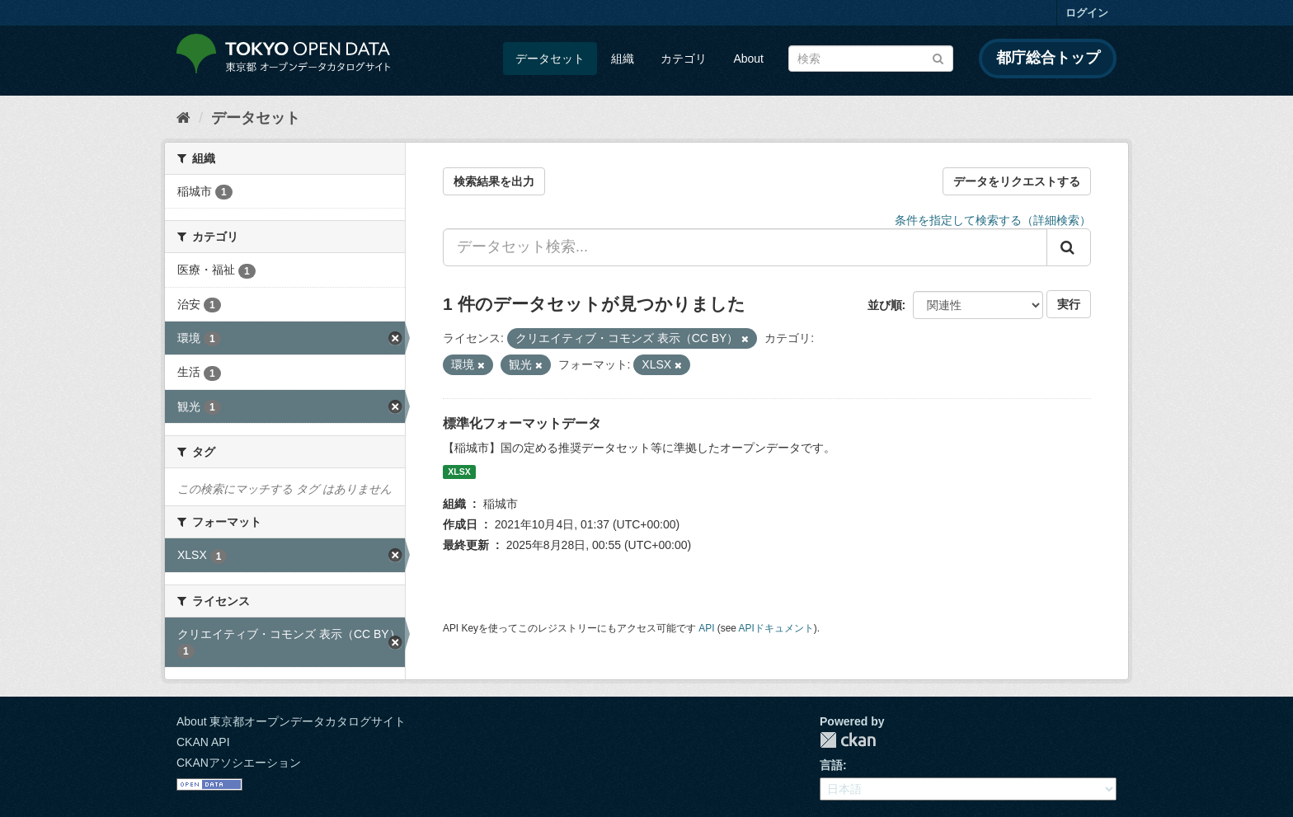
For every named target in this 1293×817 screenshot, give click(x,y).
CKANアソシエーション (238, 762)
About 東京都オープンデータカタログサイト (291, 721)
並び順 (884, 305)
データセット (550, 58)
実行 (1068, 304)
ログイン (1086, 13)
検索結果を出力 (494, 181)
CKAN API (203, 742)
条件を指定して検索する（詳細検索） (993, 220)
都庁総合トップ (1048, 57)
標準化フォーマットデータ (522, 423)
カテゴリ (684, 58)
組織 (622, 58)
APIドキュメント (776, 628)
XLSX (459, 472)
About (748, 58)
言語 (831, 765)
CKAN (848, 740)
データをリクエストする (1016, 181)
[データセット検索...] (745, 247)
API (706, 628)
